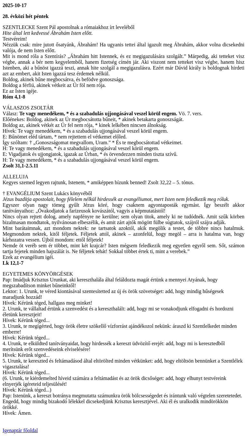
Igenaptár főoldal (20, 430)
